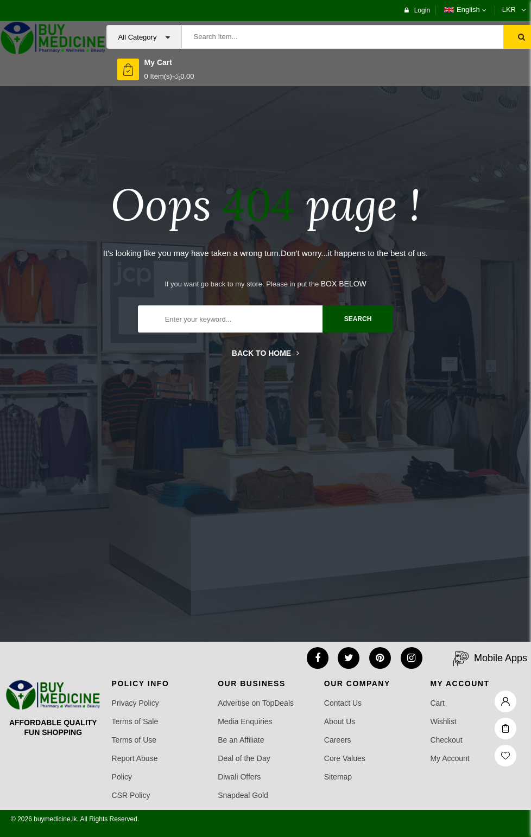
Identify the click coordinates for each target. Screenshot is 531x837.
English (462, 9)
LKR (509, 9)
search (358, 319)
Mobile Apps (500, 658)
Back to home (265, 353)
